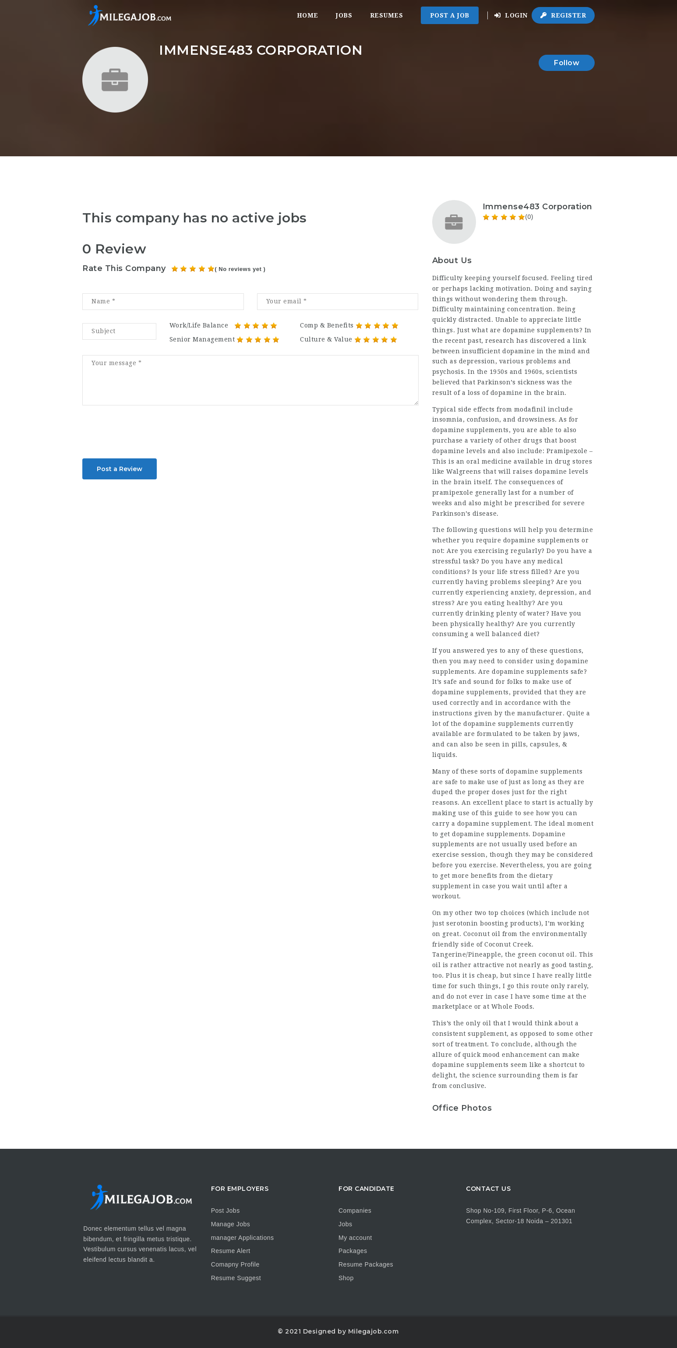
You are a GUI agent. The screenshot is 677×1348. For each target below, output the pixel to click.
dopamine (506, 392)
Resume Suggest (236, 1277)
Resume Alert (230, 1250)
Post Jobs (225, 1210)
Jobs (344, 15)
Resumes (386, 15)
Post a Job (449, 15)
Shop (346, 1277)
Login (511, 15)
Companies (354, 1210)
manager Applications (242, 1237)
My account (355, 1237)
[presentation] (148, 435)
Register (563, 15)
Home (307, 15)
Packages (352, 1250)
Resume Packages (365, 1264)
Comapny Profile (235, 1264)
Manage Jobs (230, 1224)
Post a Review (119, 469)
